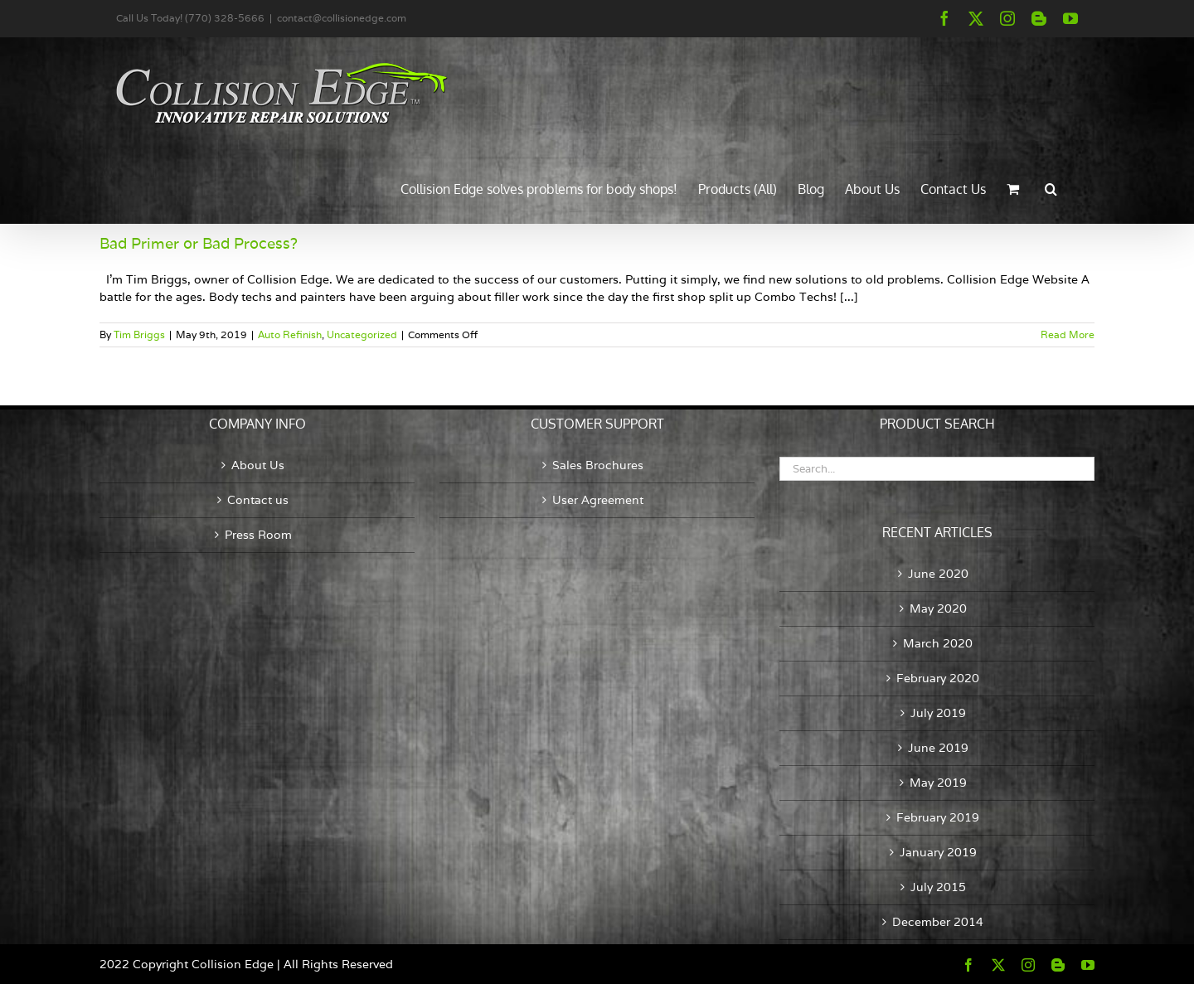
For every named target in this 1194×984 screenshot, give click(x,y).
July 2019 (938, 712)
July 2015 (938, 887)
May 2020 (938, 608)
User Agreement (597, 499)
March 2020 (938, 643)
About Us (257, 465)
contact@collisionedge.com (341, 18)
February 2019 (937, 817)
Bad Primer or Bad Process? (199, 243)
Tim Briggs (139, 334)
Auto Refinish (290, 334)
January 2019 (938, 852)
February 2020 (937, 678)
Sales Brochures (597, 465)
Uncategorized (362, 334)
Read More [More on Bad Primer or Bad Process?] (1067, 334)
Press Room (258, 534)
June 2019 (938, 747)
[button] (1051, 187)
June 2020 (938, 573)
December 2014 (937, 921)
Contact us (258, 499)
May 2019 (938, 782)
